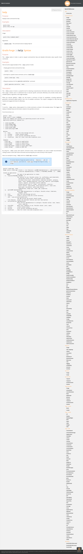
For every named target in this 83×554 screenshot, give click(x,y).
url (67, 136)
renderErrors (69, 520)
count (67, 247)
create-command (70, 32)
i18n (67, 361)
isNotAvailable (69, 492)
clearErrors (69, 243)
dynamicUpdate (70, 209)
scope (67, 181)
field (67, 419)
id (66, 213)
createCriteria (69, 250)
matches (68, 117)
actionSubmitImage (70, 432)
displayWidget (69, 418)
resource (68, 522)
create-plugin (69, 46)
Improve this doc (56, 10)
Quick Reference (69, 9)
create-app (68, 30)
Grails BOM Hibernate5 (71, 543)
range (67, 129)
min (67, 122)
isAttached (68, 301)
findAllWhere (69, 271)
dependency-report (70, 60)
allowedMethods (70, 147)
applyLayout (69, 434)
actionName (69, 146)
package (68, 77)
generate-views (70, 65)
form (67, 469)
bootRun (68, 21)
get (67, 285)
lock (67, 312)
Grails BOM (69, 547)
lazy (67, 222)
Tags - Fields (68, 412)
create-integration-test (71, 40)
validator (68, 138)
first (67, 284)
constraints (69, 245)
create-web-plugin (70, 58)
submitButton (69, 529)
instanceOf (68, 299)
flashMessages (69, 467)
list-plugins (69, 72)
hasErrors (68, 163)
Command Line (69, 15)
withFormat (69, 188)
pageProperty (69, 509)
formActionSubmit (70, 471)
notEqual (68, 126)
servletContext (69, 183)
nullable (68, 127)
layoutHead (69, 499)
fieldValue (68, 464)
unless (67, 536)
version (68, 232)
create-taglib (69, 54)
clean (67, 25)
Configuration (68, 98)
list (67, 307)
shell (67, 89)
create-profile (69, 47)
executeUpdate (69, 261)
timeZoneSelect (70, 534)
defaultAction (69, 154)
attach (67, 240)
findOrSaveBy (69, 278)
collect (68, 438)
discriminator (69, 206)
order (67, 223)
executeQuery (69, 259)
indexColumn (69, 216)
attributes (68, 106)
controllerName (70, 153)
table (67, 227)
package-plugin (69, 75)
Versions (67, 541)
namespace (69, 167)
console (68, 28)
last (67, 305)
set (67, 525)
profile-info (69, 81)
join (67, 495)
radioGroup (69, 516)
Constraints (68, 103)
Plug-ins (67, 345)
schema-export (69, 88)
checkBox (68, 436)
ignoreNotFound (70, 215)
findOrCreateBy (70, 275)
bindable (68, 108)
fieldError (68, 462)
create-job (68, 44)
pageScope (68, 395)
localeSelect (69, 504)
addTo (67, 238)
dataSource (69, 356)
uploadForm (69, 537)
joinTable (68, 220)
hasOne (68, 296)
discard (68, 254)
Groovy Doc (69, 13)
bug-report (68, 23)
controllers (68, 353)
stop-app (68, 93)
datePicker (68, 450)
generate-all (69, 61)
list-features (69, 70)
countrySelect (69, 443)
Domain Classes (69, 234)
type (67, 229)
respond (68, 176)
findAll (68, 268)
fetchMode (68, 264)
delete (67, 252)
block (67, 408)
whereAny (68, 336)
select (67, 523)
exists (67, 263)
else (67, 455)
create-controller (70, 33)
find (67, 266)
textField (68, 532)
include (68, 488)
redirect (68, 170)
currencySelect (69, 448)
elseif (67, 457)
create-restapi (69, 49)
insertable (68, 218)
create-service (69, 53)
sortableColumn (70, 527)
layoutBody (69, 497)
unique (68, 134)
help (67, 67)
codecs (68, 351)
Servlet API (67, 376)
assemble (68, 19)
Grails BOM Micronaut (71, 545)
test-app (68, 95)
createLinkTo (69, 446)
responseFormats (70, 179)
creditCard (68, 112)
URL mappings (69, 349)
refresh (68, 326)
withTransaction (70, 343)
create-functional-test (71, 37)
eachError (68, 453)
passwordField (69, 513)
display (68, 416)
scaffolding (68, 365)
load (67, 310)
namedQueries (69, 321)
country (68, 441)
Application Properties (71, 100)
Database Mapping (69, 190)
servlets (68, 368)
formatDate (69, 474)
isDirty (68, 303)
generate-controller (70, 63)
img (67, 487)
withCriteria (69, 338)
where (67, 335)
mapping (68, 317)
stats (67, 91)
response (68, 177)
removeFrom (69, 328)
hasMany (68, 294)
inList (67, 115)
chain (67, 151)
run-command (69, 84)
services (68, 367)
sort (67, 225)
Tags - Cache (68, 406)
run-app (68, 82)
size (67, 133)
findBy (67, 273)
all (67, 414)
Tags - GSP (67, 428)
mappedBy (68, 315)
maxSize (68, 120)
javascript (68, 494)
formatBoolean (69, 473)
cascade (68, 201)
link (67, 502)
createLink (68, 445)
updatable (68, 230)
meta (67, 508)
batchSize (68, 197)
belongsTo (68, 242)
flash (67, 158)
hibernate (68, 360)
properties (68, 322)
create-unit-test (70, 56)
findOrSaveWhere (70, 280)
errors (67, 156)
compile (68, 26)
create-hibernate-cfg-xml (72, 39)
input (67, 421)
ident (67, 298)
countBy (68, 249)
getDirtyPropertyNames (72, 289)
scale (67, 131)
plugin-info (68, 79)
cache (67, 199)
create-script (69, 51)
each (67, 452)
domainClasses (69, 358)
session (68, 184)
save (67, 329)
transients (68, 331)
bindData (68, 149)
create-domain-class (71, 35)
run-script (68, 86)
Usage (67, 17)
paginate (68, 511)
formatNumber (69, 476)
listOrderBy (69, 308)
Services (67, 371)
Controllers (68, 142)
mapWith (68, 314)
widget (68, 140)
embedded (68, 256)
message (68, 506)
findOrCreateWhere (70, 277)
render (68, 172)
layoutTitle (68, 501)
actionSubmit (69, 430)
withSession (69, 342)
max (67, 119)
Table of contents (5, 3)
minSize (68, 124)
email (67, 113)
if (66, 485)
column (68, 202)
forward (68, 160)
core (67, 354)
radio (67, 515)
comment (68, 204)
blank (67, 110)
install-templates (70, 68)
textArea (68, 530)
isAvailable (68, 490)
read (67, 324)
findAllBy (68, 270)
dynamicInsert (69, 208)
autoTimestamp (70, 195)
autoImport (69, 194)
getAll (67, 287)
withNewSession (70, 340)
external (68, 459)
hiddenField (69, 483)
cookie (67, 439)
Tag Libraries (68, 386)
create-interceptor (70, 42)
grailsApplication (70, 161)
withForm (68, 186)
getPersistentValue (70, 291)
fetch (67, 211)
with (67, 426)
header (68, 165)
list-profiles (69, 74)
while (67, 539)
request (68, 174)
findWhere (68, 282)
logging (68, 363)
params (68, 168)
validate (68, 333)
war (67, 96)
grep (67, 478)
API (66, 11)
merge (67, 319)
